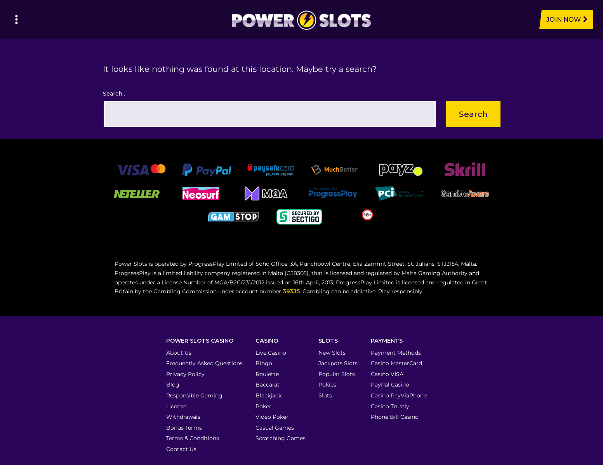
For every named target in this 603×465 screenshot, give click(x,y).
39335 (291, 291)
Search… (115, 93)
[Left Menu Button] (16, 19)
